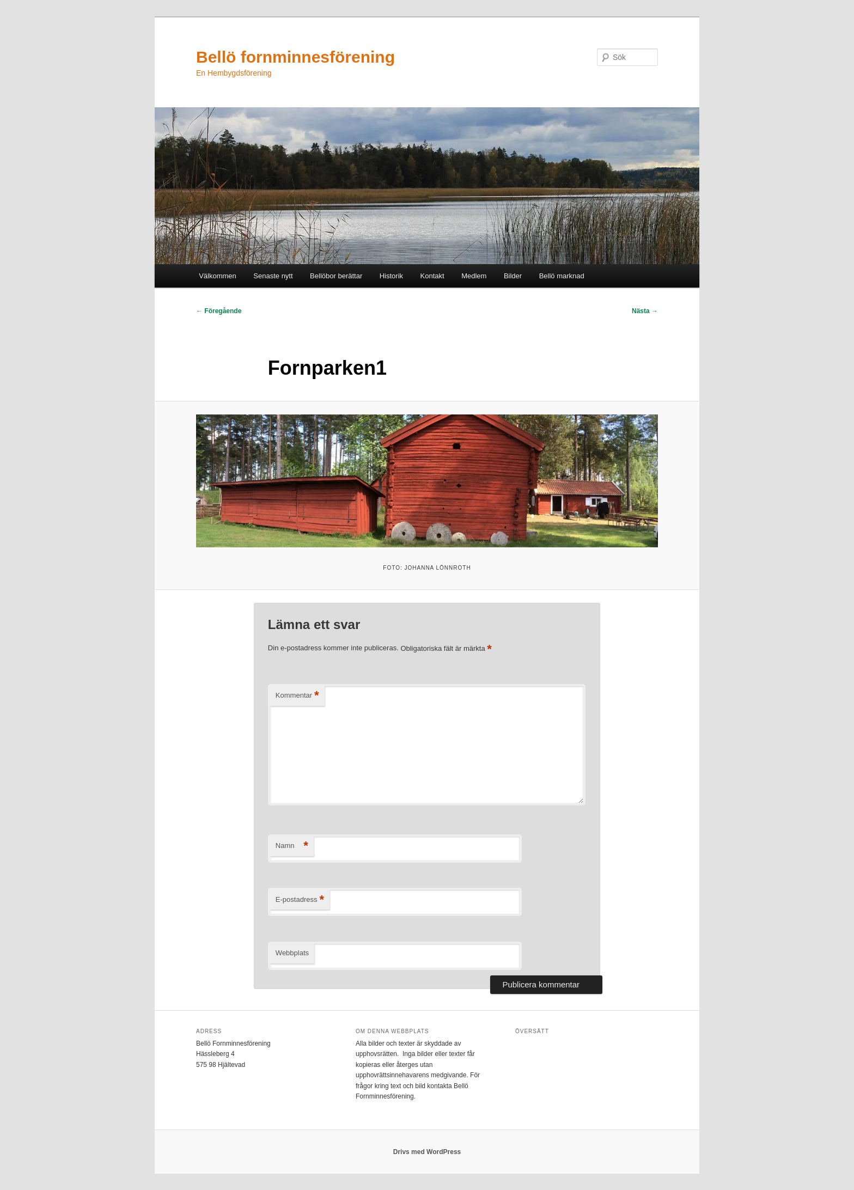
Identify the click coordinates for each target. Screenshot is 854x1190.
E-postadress (300, 900)
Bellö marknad (561, 276)
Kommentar (297, 696)
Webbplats (292, 953)
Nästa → (645, 311)
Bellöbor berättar (336, 276)
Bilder (513, 276)
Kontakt (432, 276)
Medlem (473, 276)
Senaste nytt (272, 276)
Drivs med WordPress (427, 1152)
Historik (391, 276)
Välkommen (217, 276)
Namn (292, 846)
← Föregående (218, 311)
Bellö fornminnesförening (295, 57)
